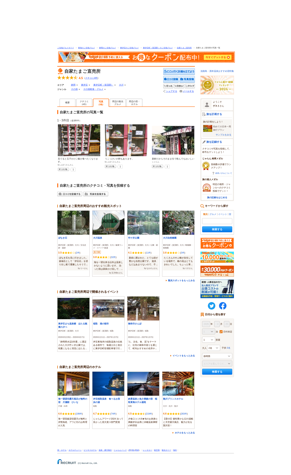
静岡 (73, 85)
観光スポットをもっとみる (181, 280)
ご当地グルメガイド (65, 48)
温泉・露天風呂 (105, 450)
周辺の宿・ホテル (134, 103)
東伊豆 (84, 85)
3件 (182, 252)
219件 (149, 413)
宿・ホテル (62, 450)
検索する (217, 229)
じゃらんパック (120, 450)
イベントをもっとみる (184, 355)
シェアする (171, 91)
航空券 (157, 450)
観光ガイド (166, 450)
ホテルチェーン (75, 450)
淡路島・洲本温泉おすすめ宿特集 (217, 71)
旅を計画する (214, 114)
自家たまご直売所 (184, 48)
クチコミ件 (91, 78)
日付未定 (227, 331)
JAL (133, 450)
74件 (113, 413)
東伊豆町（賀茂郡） (103, 85)
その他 (74, 89)
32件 (113, 257)
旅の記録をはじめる (217, 197)
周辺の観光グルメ (117, 103)
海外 (175, 450)
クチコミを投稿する (171, 79)
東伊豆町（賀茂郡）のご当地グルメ (158, 48)
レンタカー (147, 450)
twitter (211, 306)
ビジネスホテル (90, 450)
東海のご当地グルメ (86, 48)
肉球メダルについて (223, 173)
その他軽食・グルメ (93, 89)
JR (130, 450)
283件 (184, 413)
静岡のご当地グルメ (107, 48)
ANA (137, 450)
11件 (148, 252)
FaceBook (222, 306)
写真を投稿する (187, 79)
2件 (78, 252)
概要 (67, 102)
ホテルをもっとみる (185, 432)
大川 (121, 85)
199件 (79, 413)
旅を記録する (214, 141)
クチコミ (84, 102)
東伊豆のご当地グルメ (129, 48)
